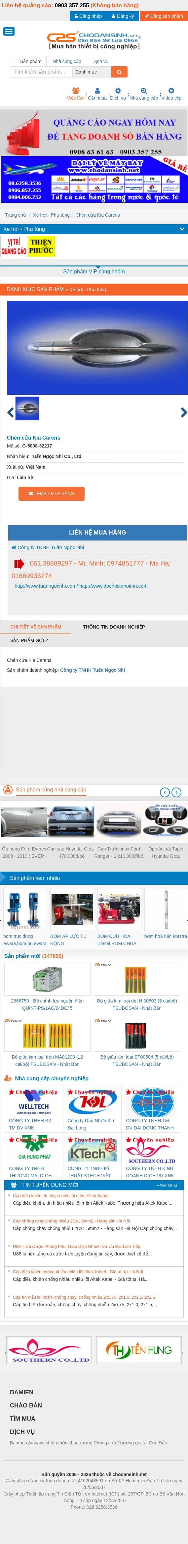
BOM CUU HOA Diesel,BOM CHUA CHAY (116, 940)
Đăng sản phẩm (164, 16)
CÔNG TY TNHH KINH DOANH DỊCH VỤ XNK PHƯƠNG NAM (150, 1172)
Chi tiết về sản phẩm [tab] (35, 627)
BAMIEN (21, 1392)
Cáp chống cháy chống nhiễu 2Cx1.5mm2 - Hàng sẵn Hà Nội (71, 1221)
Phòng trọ (52, 1517)
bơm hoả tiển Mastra (165, 936)
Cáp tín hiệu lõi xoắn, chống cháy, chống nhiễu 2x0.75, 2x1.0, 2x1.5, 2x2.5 (84, 1297)
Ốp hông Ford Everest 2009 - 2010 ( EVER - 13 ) (25, 853)
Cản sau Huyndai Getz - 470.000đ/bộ (71, 852)
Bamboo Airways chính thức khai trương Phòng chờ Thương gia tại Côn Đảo (88, 1442)
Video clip (171, 94)
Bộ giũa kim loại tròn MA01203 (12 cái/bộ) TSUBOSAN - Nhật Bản (47, 1060)
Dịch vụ (118, 94)
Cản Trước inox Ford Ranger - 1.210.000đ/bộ (118, 852)
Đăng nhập (88, 16)
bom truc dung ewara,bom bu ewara (25, 940)
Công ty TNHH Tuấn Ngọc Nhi (48, 547)
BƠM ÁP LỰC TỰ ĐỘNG (68, 940)
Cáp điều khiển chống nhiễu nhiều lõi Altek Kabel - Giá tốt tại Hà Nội (78, 1271)
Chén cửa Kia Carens (98, 215)
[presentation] (165, 792)
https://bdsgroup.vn (85, 1517)
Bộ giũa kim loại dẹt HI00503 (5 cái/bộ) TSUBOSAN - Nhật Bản (137, 1004)
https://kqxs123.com (125, 1517)
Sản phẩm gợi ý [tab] (29, 640)
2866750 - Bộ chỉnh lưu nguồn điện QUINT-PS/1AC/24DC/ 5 (47, 1004)
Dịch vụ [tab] (101, 61)
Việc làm (76, 94)
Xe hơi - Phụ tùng (51, 215)
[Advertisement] (93, 733)
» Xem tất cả (167, 1185)
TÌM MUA (22, 1418)
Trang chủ (15, 215)
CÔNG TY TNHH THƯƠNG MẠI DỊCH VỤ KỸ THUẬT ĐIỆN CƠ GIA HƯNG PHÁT (31, 1172)
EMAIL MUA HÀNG (51, 493)
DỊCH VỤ (22, 1432)
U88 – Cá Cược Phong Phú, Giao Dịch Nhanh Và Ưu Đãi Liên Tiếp (76, 1246)
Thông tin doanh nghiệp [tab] (114, 627)
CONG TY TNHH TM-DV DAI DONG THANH (149, 1124)
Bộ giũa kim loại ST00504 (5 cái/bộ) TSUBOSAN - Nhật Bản (137, 1060)
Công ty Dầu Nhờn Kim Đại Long (92, 1124)
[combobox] (109, 72)
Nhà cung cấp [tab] (67, 61)
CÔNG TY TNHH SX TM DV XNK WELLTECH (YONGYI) (32, 1124)
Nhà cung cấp (144, 94)
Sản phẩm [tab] (30, 61)
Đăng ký (123, 16)
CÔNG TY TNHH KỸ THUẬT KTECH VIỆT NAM (89, 1172)
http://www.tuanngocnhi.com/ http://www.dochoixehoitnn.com (80, 586)
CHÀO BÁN (26, 1405)
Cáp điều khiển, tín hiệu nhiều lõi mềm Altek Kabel (60, 1195)
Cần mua (97, 94)
